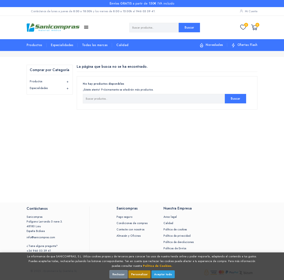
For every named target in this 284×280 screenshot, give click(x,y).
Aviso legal (170, 217)
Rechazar (118, 274)
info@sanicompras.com (41, 237)
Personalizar (139, 274)
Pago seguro (125, 217)
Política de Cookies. (157, 266)
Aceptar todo (163, 274)
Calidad (122, 45)
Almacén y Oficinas (129, 236)
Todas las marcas (95, 45)
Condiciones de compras (132, 223)
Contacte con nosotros (131, 229)
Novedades (214, 45)
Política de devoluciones (178, 242)
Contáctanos (37, 208)
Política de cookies (175, 229)
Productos (34, 45)
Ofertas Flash (247, 45)
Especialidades (62, 45)
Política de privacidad (177, 236)
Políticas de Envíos (174, 248)
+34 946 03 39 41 (39, 251)
